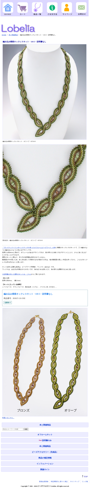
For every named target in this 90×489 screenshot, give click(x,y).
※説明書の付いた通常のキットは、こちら (16, 274)
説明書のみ (45, 440)
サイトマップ (74, 481)
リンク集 (85, 481)
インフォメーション (45, 464)
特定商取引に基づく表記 (59, 481)
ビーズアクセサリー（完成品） (45, 452)
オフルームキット (45, 435)
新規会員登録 (43, 481)
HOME (4, 35)
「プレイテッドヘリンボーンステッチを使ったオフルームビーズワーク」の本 (29, 247)
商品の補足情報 (45, 458)
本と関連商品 (45, 425)
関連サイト (45, 469)
